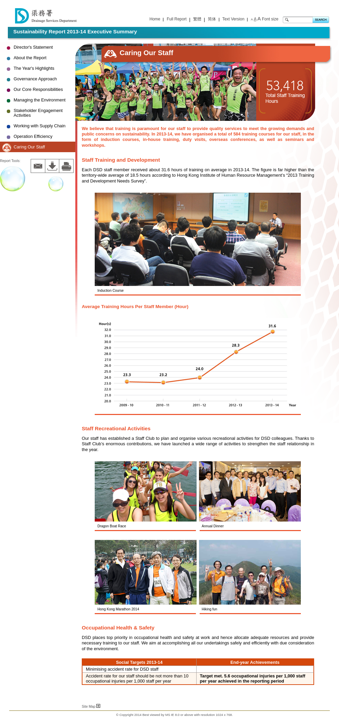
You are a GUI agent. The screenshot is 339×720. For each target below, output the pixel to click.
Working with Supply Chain (39, 125)
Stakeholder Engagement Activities (38, 113)
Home (155, 19)
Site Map (91, 706)
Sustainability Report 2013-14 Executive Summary (75, 31)
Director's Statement (33, 47)
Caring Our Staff (29, 146)
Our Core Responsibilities (38, 89)
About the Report (30, 57)
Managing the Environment (39, 99)
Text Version (233, 19)
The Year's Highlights (34, 68)
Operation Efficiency (33, 136)
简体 (212, 19)
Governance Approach (35, 78)
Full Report (176, 19)
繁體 (197, 19)
